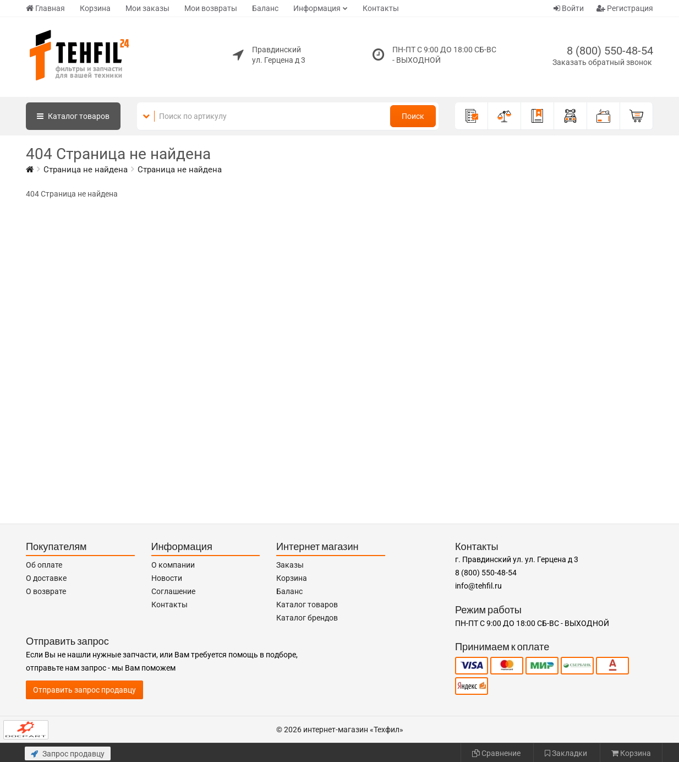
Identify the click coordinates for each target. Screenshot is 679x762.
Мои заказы (147, 8)
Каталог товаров (307, 604)
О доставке (46, 578)
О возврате (46, 591)
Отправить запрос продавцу (84, 689)
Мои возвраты (210, 8)
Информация (317, 8)
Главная (45, 8)
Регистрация (624, 8)
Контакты (381, 8)
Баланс (265, 8)
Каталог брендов (307, 617)
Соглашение (173, 591)
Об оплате (44, 564)
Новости (166, 578)
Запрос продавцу (68, 753)
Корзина (95, 8)
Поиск (413, 116)
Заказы (290, 564)
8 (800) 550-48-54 (610, 50)
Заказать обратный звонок (602, 62)
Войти (569, 8)
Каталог (73, 116)
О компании (173, 564)
